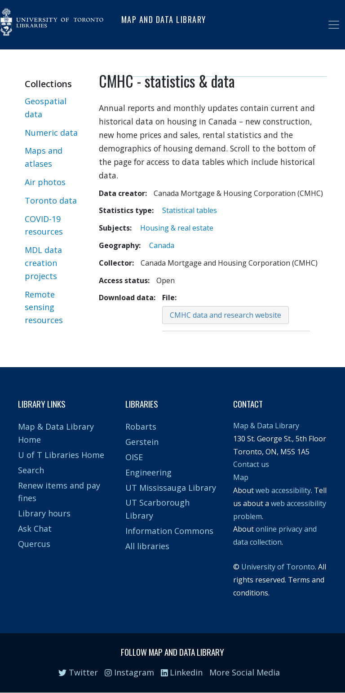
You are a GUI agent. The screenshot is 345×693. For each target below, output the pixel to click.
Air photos (45, 182)
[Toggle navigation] (334, 24)
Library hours (44, 513)
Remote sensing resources (44, 307)
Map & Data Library (266, 426)
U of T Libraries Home (61, 454)
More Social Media (244, 672)
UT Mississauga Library (170, 487)
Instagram (129, 672)
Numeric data (51, 132)
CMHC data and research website (225, 315)
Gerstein (142, 441)
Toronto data (51, 200)
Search (31, 470)
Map (240, 477)
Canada (161, 245)
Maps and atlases (43, 157)
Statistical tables (189, 210)
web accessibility (283, 490)
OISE (134, 457)
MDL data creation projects (43, 262)
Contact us (251, 464)
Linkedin (182, 672)
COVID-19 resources (44, 225)
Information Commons (169, 530)
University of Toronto (278, 567)
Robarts (140, 426)
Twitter (78, 672)
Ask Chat (35, 528)
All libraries (147, 546)
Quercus (34, 543)
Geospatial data (45, 108)
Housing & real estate (176, 228)
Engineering (148, 472)
